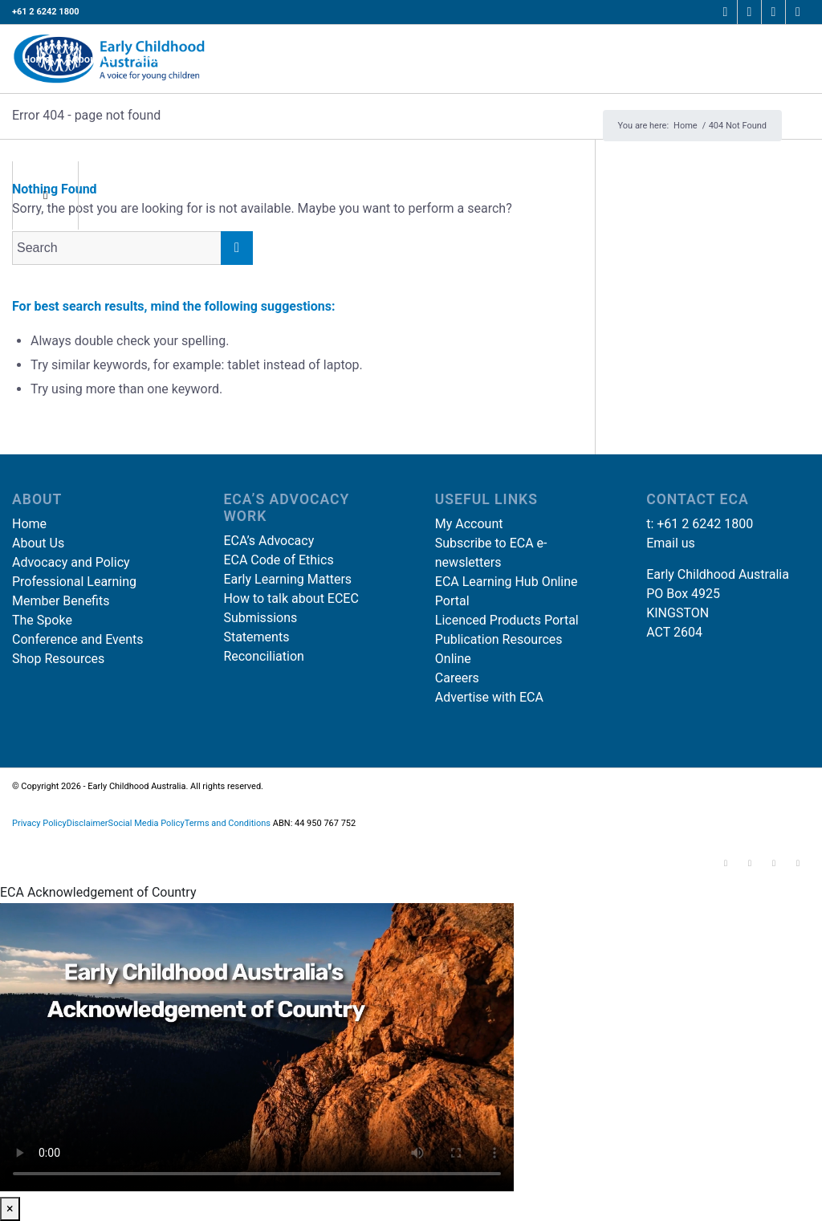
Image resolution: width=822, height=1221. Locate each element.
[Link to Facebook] (725, 12)
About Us (38, 543)
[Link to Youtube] (798, 12)
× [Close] (10, 1208)
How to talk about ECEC (290, 598)
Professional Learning (74, 581)
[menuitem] (36, 59)
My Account (469, 523)
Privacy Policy (39, 823)
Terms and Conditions (228, 823)
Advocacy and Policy (71, 562)
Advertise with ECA (489, 697)
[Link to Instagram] (749, 12)
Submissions (260, 617)
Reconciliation (263, 656)
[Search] (25, 127)
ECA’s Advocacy (268, 540)
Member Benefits (60, 600)
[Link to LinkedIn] (773, 12)
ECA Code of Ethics (278, 560)
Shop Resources (58, 658)
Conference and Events (78, 639)
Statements (256, 637)
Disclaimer (87, 823)
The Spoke (42, 620)
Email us (670, 543)
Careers (457, 678)
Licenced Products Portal (507, 620)
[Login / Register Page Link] (775, 59)
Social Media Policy (146, 823)
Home (29, 523)
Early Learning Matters (287, 579)
